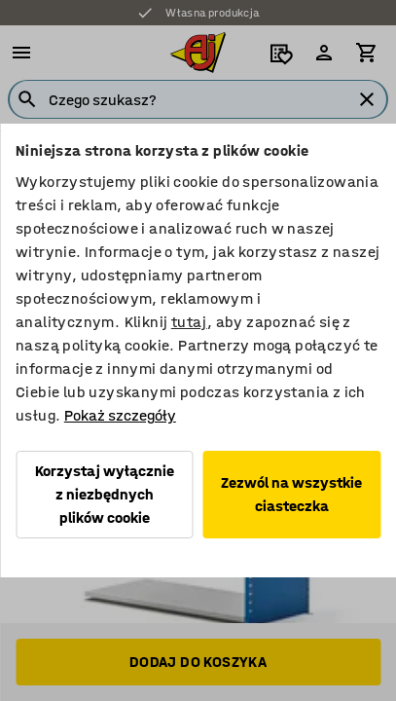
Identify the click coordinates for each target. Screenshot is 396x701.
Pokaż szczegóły (120, 415)
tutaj (189, 322)
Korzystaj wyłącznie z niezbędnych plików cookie (104, 494)
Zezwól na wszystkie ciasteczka (291, 494)
